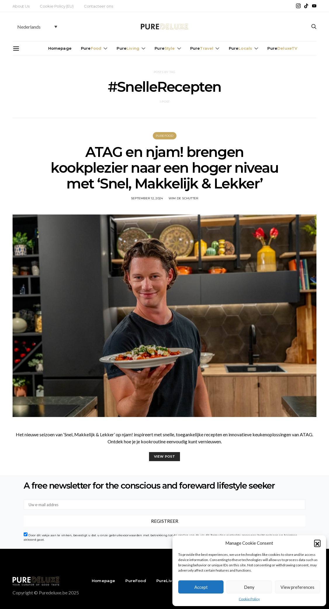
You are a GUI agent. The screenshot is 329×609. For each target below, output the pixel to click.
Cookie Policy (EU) (57, 6)
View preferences (297, 587)
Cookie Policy (249, 599)
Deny (249, 587)
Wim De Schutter (183, 198)
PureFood (165, 136)
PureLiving (167, 580)
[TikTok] (306, 6)
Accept (201, 587)
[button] (317, 543)
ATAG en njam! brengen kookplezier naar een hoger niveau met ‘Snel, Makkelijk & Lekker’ (164, 167)
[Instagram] (298, 6)
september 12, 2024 (147, 198)
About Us (21, 6)
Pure (91, 48)
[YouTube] (314, 6)
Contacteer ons (98, 6)
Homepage (60, 48)
